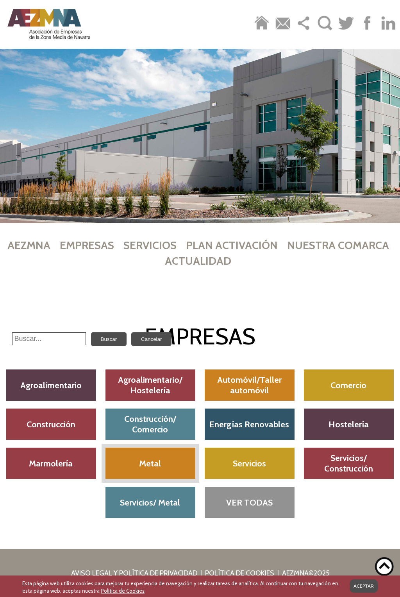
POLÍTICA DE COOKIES (239, 573)
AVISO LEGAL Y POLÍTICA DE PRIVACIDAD (134, 573)
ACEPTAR (364, 585)
